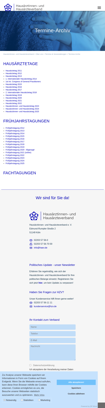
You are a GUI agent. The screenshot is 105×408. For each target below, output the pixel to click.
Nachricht (35, 346)
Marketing (44, 400)
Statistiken (27, 400)
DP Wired (93, 406)
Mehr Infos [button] (39, 395)
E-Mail (34, 340)
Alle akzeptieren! (76, 382)
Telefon (34, 333)
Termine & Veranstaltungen (55, 54)
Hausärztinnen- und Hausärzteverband (18, 54)
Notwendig (10, 400)
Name (34, 327)
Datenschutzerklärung (43, 365)
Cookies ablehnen (76, 394)
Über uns (39, 54)
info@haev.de (40, 248)
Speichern (76, 388)
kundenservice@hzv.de (45, 306)
